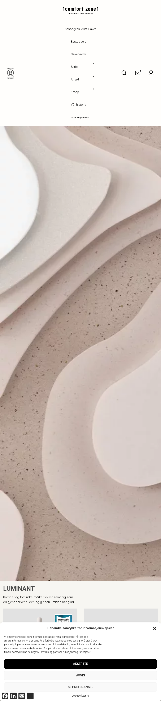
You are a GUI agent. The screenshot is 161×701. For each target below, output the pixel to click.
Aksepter (80, 664)
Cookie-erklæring (81, 695)
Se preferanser (80, 687)
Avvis (80, 675)
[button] (155, 628)
